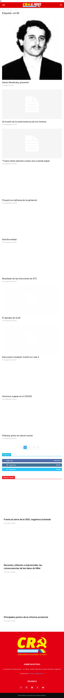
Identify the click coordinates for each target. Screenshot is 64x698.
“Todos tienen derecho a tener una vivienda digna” (26, 161)
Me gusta (57, 460)
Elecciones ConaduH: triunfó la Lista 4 (20, 357)
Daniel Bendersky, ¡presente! (15, 82)
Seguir (58, 465)
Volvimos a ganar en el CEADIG (17, 396)
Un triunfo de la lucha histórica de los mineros (24, 121)
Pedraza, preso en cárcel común (17, 435)
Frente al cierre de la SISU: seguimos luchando (27, 519)
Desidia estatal (9, 239)
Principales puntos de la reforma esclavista (26, 617)
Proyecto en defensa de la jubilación (19, 200)
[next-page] (38, 447)
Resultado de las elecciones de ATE (19, 278)
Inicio (3, 10)
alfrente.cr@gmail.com (36, 674)
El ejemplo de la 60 (11, 318)
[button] (3, 5)
